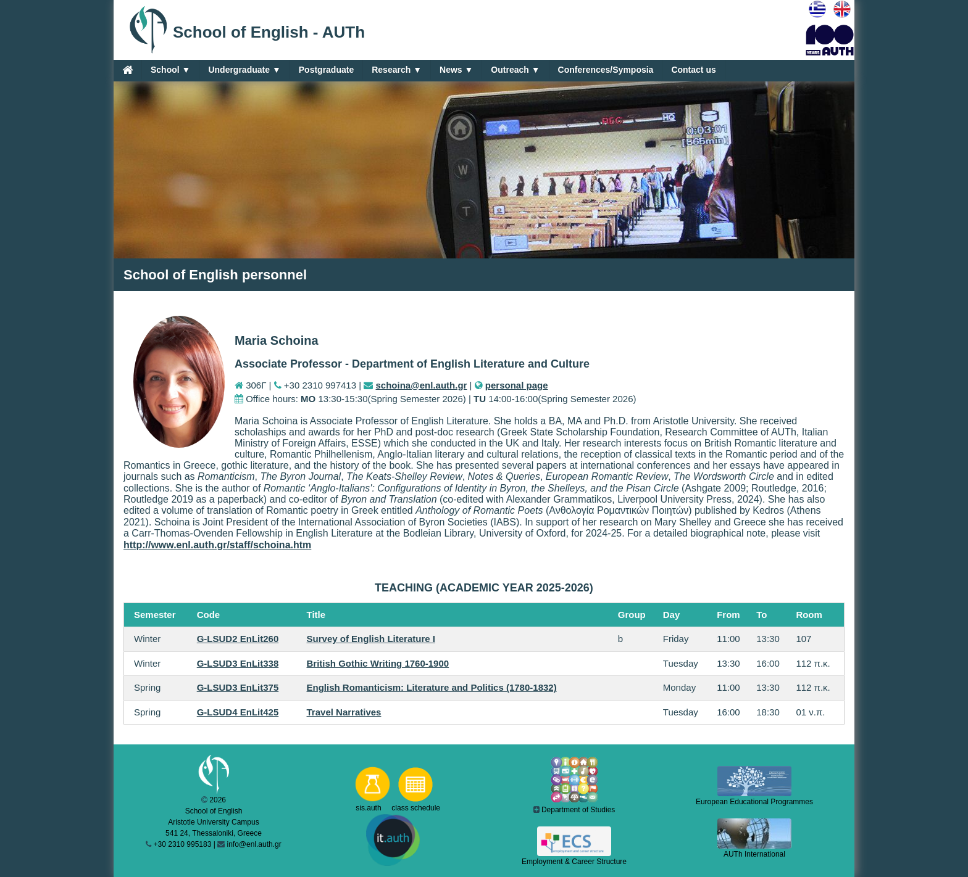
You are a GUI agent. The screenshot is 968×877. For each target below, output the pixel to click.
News (456, 70)
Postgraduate (326, 70)
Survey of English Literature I (371, 638)
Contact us (693, 70)
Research (397, 70)
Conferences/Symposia (606, 70)
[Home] (127, 70)
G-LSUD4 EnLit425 (238, 712)
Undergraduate (244, 70)
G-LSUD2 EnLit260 (238, 638)
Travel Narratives (344, 712)
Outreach (515, 70)
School (170, 70)
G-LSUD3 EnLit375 (238, 687)
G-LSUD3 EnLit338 (238, 663)
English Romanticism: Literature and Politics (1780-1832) (432, 687)
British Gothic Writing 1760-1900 (378, 663)
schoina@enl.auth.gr (421, 385)
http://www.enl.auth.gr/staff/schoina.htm (217, 545)
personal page (516, 385)
